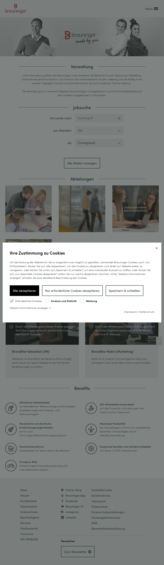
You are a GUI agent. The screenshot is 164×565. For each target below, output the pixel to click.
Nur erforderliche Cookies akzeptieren (72, 291)
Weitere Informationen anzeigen (29, 308)
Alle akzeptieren (24, 291)
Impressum (130, 311)
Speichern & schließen (124, 291)
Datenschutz (146, 311)
